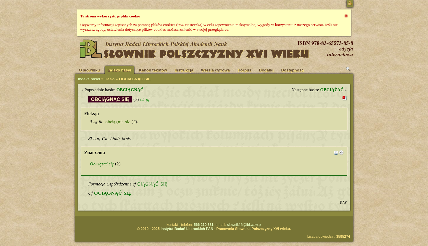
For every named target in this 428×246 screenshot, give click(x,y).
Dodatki (266, 70)
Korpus (244, 70)
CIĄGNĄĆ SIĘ (152, 184)
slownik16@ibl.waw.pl (244, 225)
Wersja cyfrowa (215, 70)
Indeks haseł (119, 70)
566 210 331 (204, 225)
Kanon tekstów (153, 70)
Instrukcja (184, 70)
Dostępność (292, 70)
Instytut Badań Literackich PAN (187, 229)
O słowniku (89, 70)
